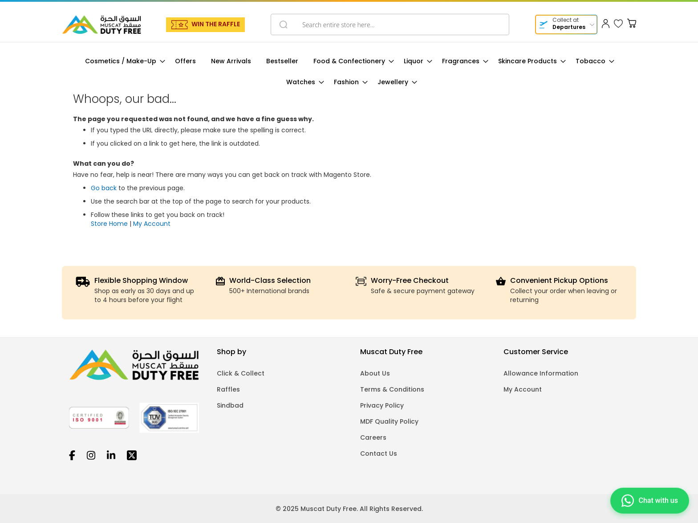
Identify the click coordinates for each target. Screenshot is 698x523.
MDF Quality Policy (389, 421)
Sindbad (230, 405)
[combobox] (390, 24)
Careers (373, 437)
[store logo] (101, 24)
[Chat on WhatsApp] (649, 499)
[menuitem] (122, 61)
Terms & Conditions (392, 389)
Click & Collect (240, 373)
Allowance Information (540, 373)
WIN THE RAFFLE (215, 24)
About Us (375, 373)
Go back (104, 188)
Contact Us (378, 453)
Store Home (109, 223)
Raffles (228, 389)
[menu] (349, 72)
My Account (151, 223)
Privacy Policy (382, 405)
